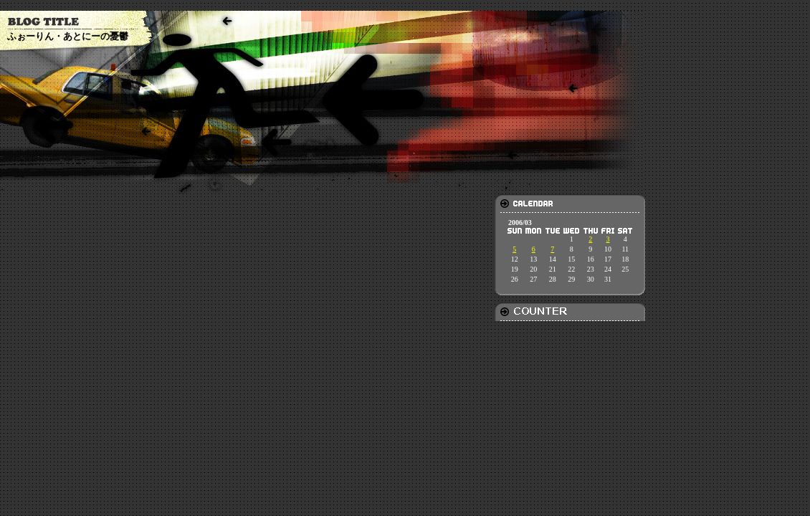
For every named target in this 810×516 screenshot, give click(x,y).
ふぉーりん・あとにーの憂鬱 (67, 36)
